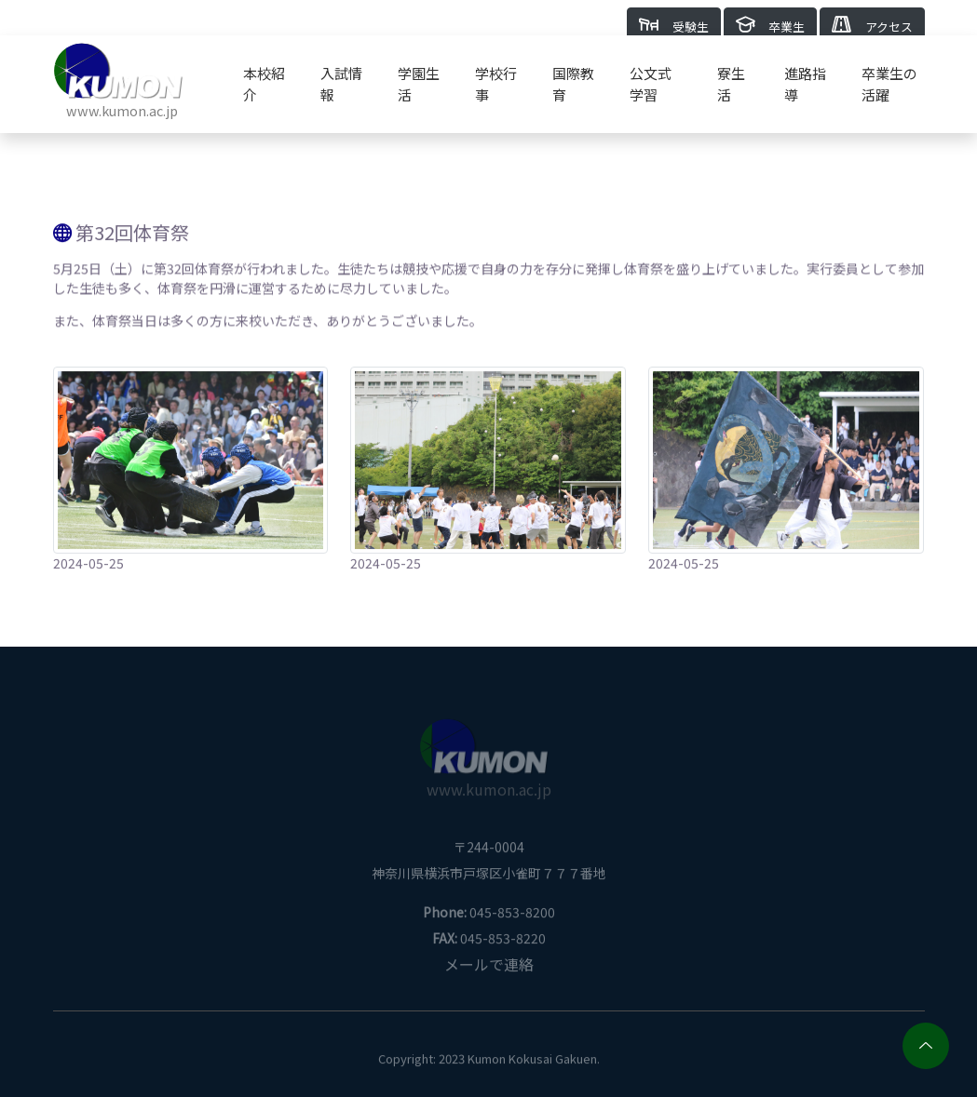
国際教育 (573, 83)
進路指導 (805, 83)
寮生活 (731, 83)
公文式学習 (651, 83)
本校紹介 (264, 83)
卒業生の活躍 (889, 83)
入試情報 (341, 83)
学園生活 (419, 83)
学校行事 (496, 83)
